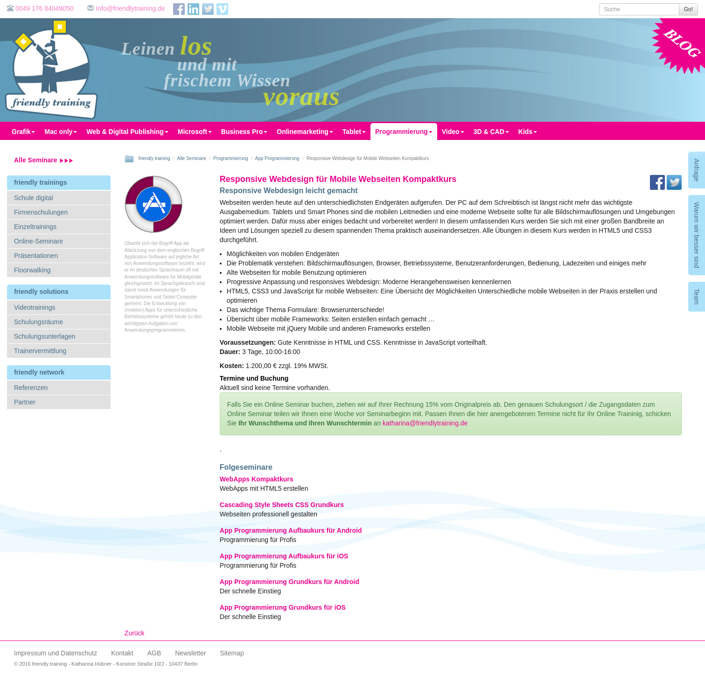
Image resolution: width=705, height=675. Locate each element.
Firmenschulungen (41, 212)
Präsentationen (36, 255)
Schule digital (33, 198)
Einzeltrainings (35, 226)
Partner (24, 402)
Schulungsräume (38, 322)
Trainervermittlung (40, 351)
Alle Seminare (43, 160)
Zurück (135, 633)
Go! (688, 9)
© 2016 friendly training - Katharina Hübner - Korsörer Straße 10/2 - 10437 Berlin (105, 664)
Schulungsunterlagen (45, 336)
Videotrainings (34, 307)
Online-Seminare (38, 241)
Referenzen (31, 387)
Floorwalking (32, 270)
